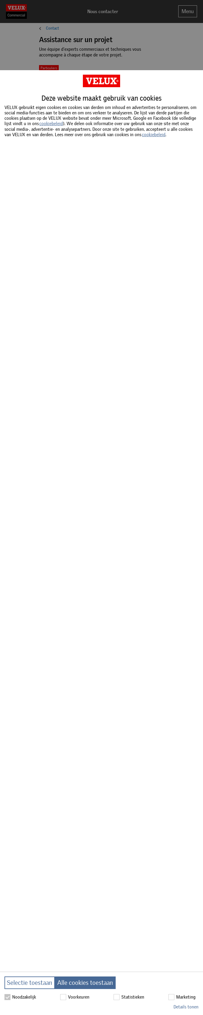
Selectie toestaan (29, 982)
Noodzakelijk (20, 997)
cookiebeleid (51, 123)
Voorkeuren (74, 997)
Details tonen (186, 1007)
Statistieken (129, 997)
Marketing (182, 997)
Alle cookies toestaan (85, 982)
